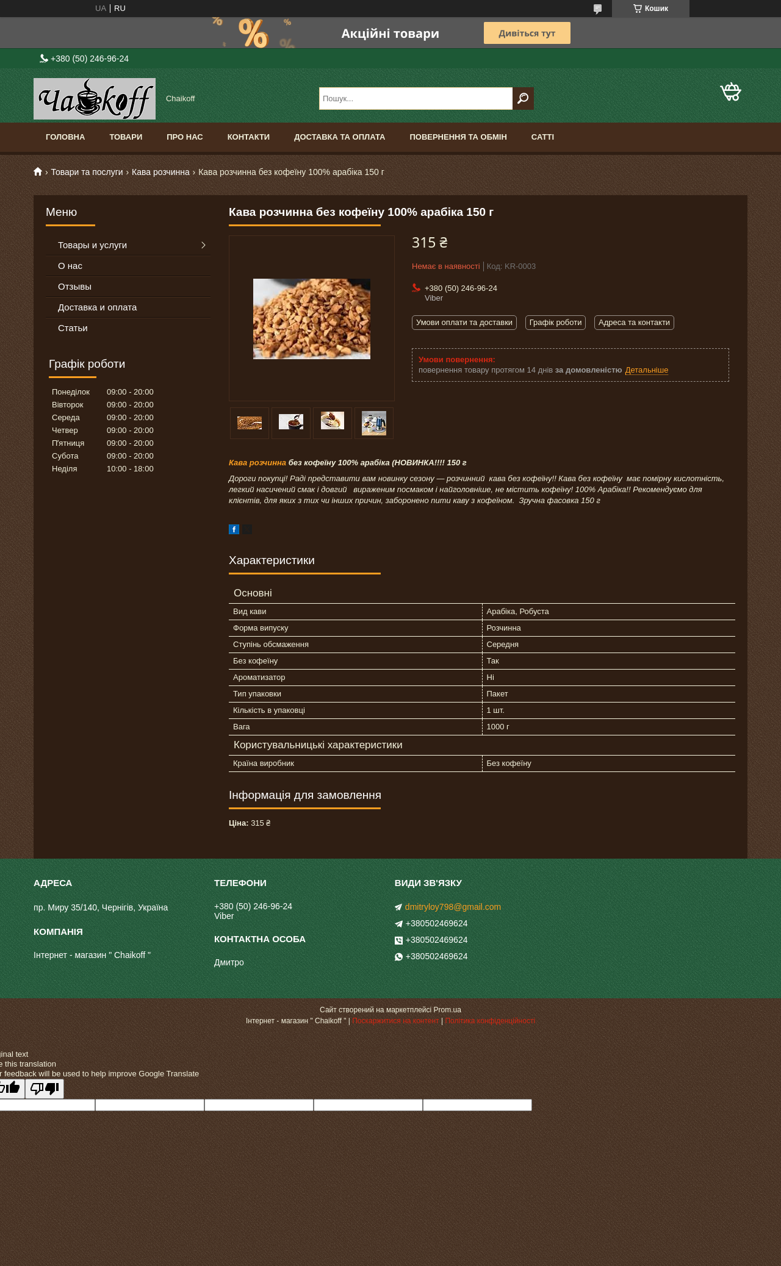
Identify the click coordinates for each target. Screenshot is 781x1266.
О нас (70, 265)
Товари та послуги (87, 172)
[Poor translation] (44, 1089)
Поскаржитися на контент (395, 1021)
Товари (125, 136)
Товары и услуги (92, 245)
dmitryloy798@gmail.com (453, 907)
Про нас (185, 136)
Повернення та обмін (457, 136)
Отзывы (75, 286)
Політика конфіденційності (490, 1021)
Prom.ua (447, 1010)
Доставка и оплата (97, 307)
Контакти (249, 136)
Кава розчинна (161, 172)
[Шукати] (523, 98)
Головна (65, 136)
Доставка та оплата (339, 136)
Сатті (542, 136)
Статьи (73, 328)
